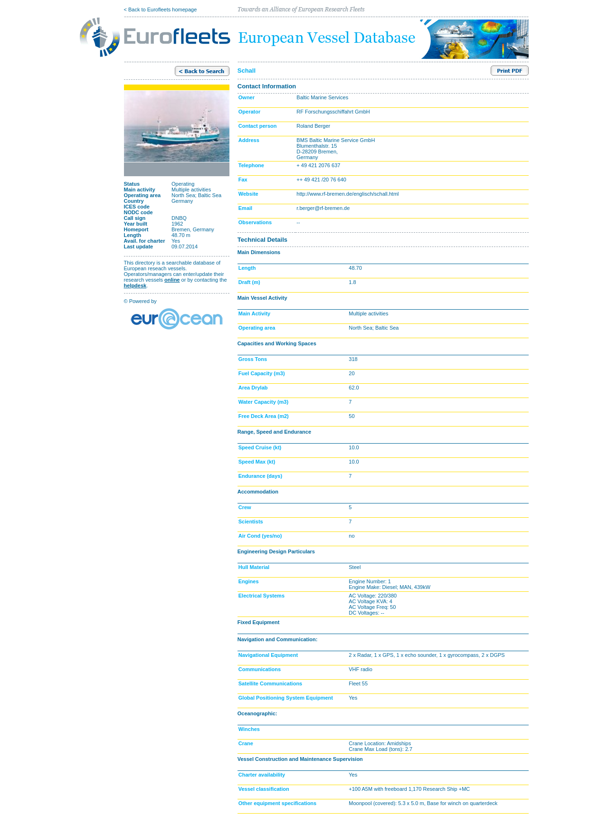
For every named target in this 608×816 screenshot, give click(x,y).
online (172, 280)
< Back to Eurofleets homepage (160, 9)
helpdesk (135, 285)
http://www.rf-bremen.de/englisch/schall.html (347, 194)
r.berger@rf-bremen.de (323, 208)
